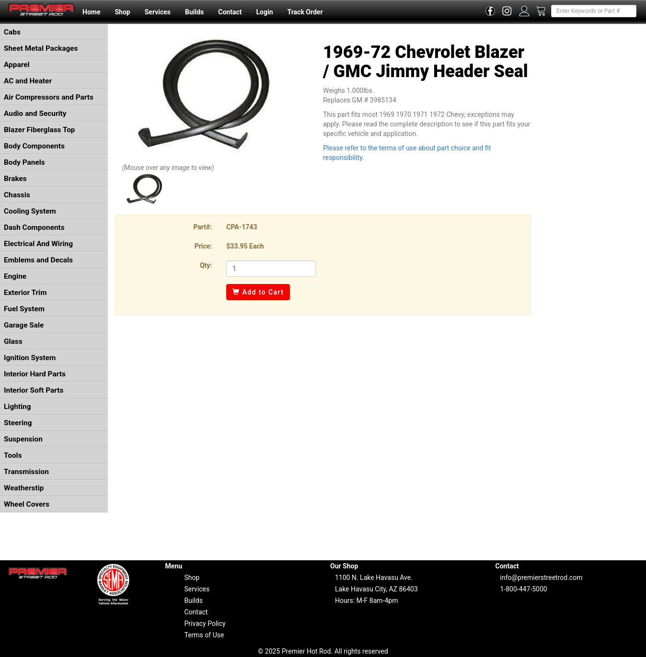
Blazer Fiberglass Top (39, 129)
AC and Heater (28, 81)
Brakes (15, 178)
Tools (13, 455)
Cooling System (30, 211)
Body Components (34, 146)
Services (158, 12)
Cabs (12, 32)
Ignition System (30, 357)
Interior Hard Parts (35, 374)
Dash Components (34, 227)
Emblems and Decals (38, 260)
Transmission (26, 471)
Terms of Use (204, 635)
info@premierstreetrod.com (541, 577)
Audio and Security (35, 113)
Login (264, 12)
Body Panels (24, 162)
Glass (13, 341)
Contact (230, 12)
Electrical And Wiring (38, 243)
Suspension (23, 439)
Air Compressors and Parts (48, 97)
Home (91, 12)
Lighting (17, 406)
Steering (18, 423)
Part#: (202, 227)
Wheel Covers (26, 504)
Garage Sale (24, 325)
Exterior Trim (25, 292)
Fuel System (24, 309)
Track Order (305, 12)
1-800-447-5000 (523, 589)
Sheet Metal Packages (41, 48)
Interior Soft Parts (33, 390)
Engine (15, 276)
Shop (122, 12)
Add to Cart (258, 292)
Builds (194, 12)
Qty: (206, 265)
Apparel (17, 64)
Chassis (17, 195)
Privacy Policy (205, 623)
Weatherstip (24, 488)
